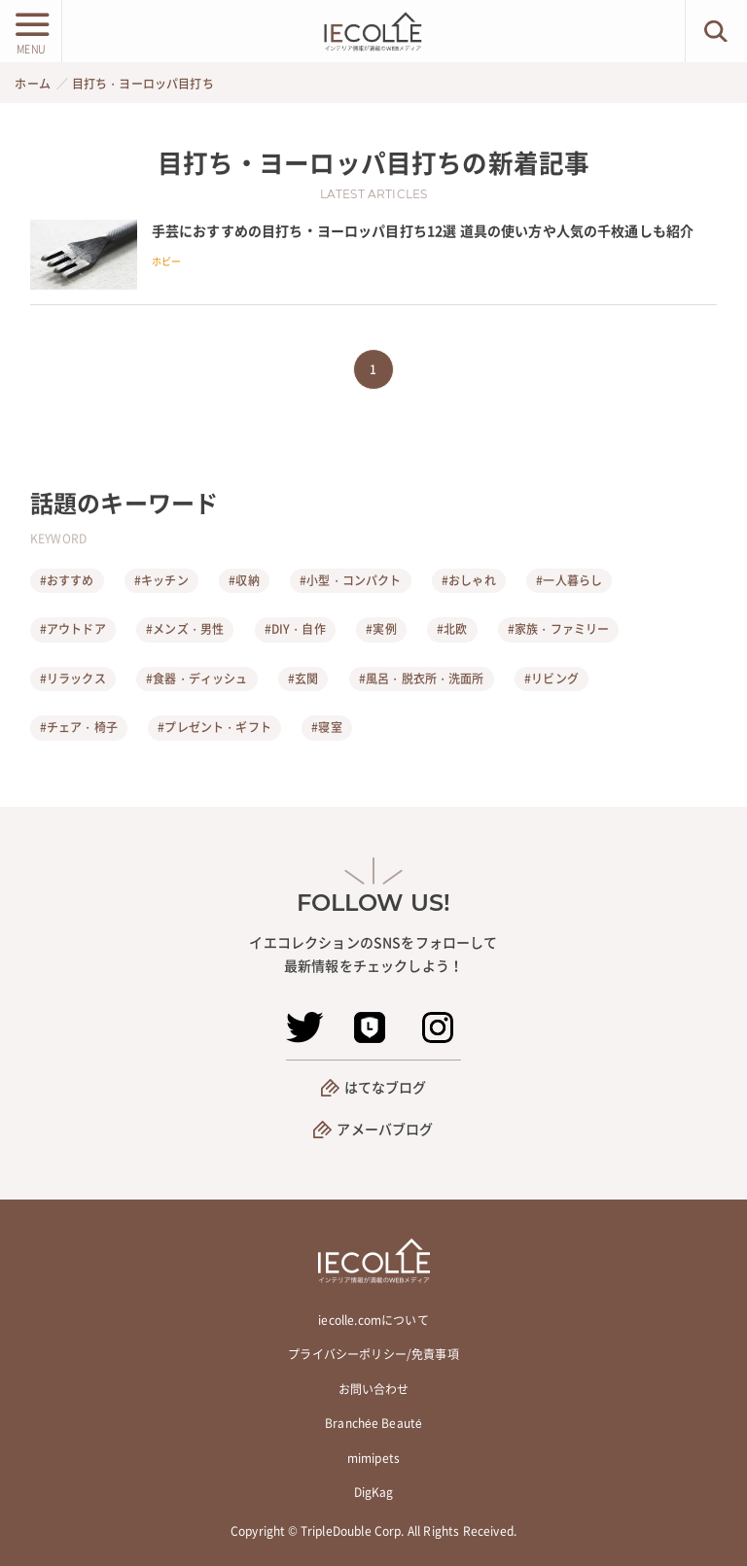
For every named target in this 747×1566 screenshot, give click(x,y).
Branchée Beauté (373, 1423)
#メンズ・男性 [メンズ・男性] (185, 629)
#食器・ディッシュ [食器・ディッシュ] (196, 678)
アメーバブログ (385, 1128)
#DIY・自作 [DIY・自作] (295, 629)
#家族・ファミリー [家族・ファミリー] (558, 629)
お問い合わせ (373, 1389)
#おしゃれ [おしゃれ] (469, 580)
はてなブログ (385, 1086)
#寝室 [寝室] (326, 727)
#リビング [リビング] (551, 678)
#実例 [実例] (381, 629)
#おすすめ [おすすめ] (67, 580)
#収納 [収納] (244, 580)
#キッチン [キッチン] (161, 580)
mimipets (373, 1458)
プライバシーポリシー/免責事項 (373, 1354)
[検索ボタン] (716, 31)
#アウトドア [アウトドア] (73, 629)
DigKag (374, 1492)
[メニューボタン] (30, 31)
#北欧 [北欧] (452, 629)
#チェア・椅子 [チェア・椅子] (79, 727)
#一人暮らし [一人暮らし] (569, 580)
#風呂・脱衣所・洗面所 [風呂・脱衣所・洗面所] (421, 678)
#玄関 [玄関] (303, 678)
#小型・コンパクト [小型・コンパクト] (350, 580)
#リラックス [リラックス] (73, 678)
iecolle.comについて (373, 1320)
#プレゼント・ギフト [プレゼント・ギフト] (214, 727)
